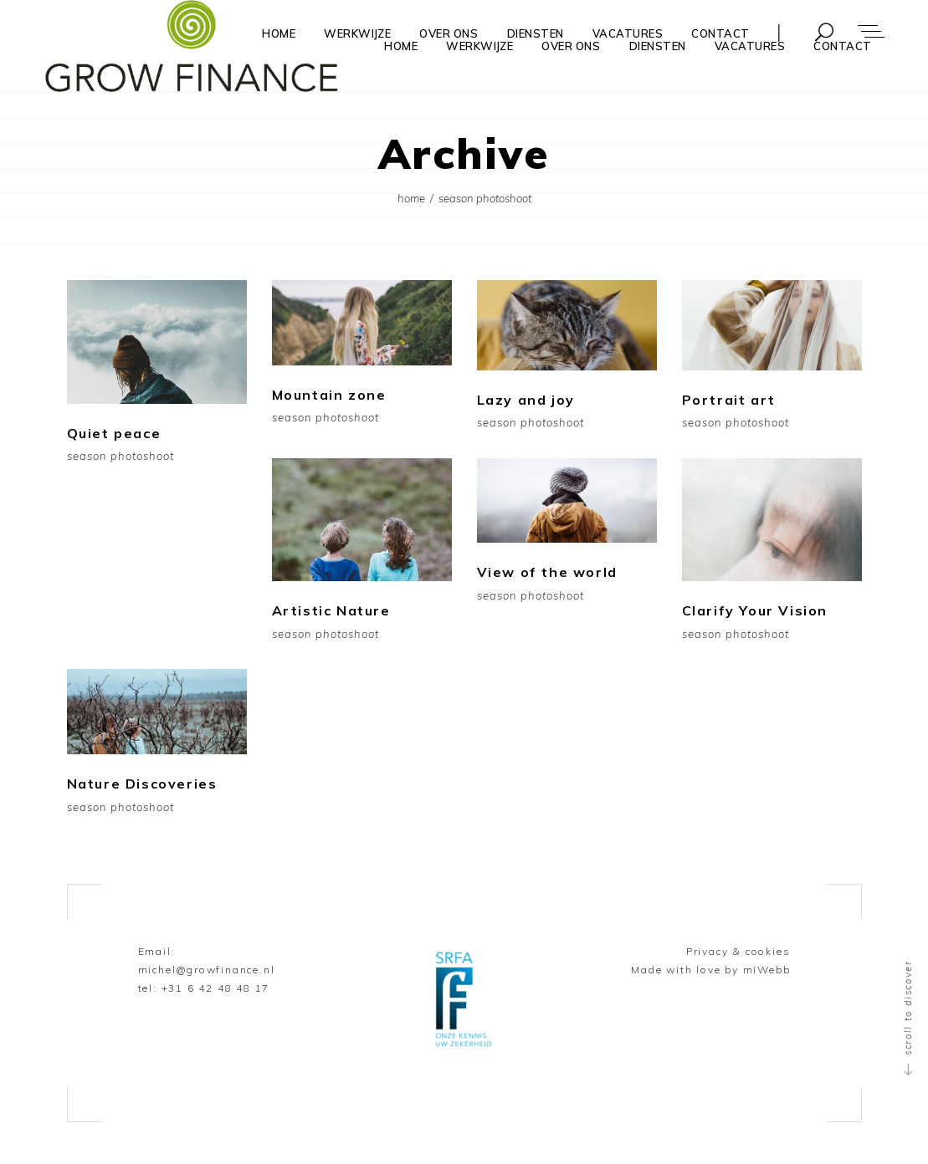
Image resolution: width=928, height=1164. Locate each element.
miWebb (767, 969)
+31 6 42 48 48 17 (216, 988)
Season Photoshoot (121, 456)
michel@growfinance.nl (206, 969)
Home (411, 198)
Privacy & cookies (738, 951)
